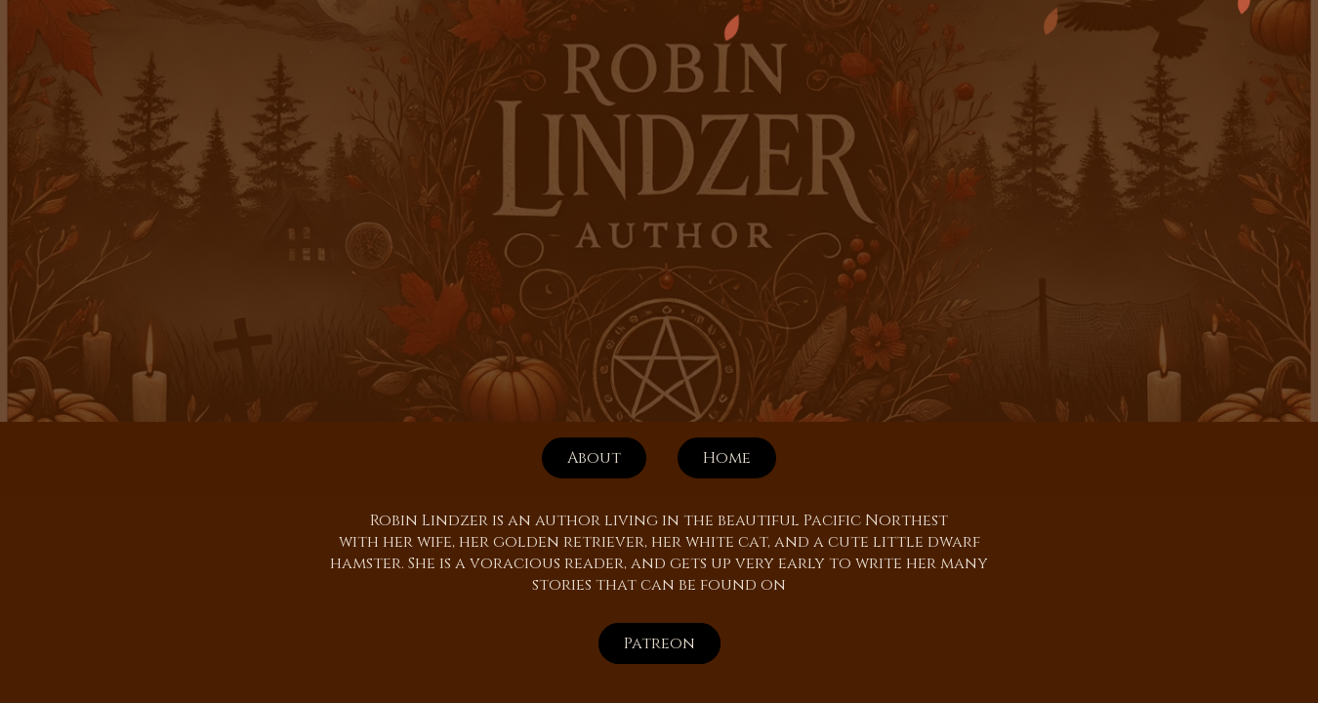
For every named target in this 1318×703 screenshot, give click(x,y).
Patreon (659, 643)
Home (727, 458)
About (594, 458)
